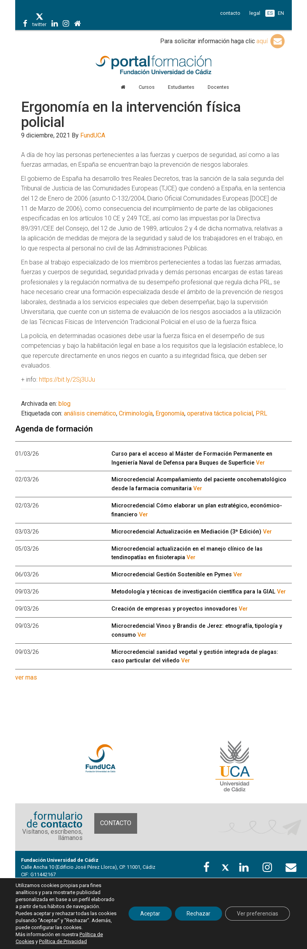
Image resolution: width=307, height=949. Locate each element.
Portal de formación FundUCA (153, 65)
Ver (260, 463)
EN (281, 13)
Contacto (115, 823)
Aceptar (150, 913)
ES (270, 13)
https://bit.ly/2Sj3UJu (67, 379)
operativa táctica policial (220, 413)
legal (254, 13)
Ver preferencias (257, 913)
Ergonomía (169, 413)
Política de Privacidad (63, 941)
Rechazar (198, 913)
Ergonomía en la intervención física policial (131, 115)
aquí (271, 41)
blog (64, 403)
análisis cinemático (90, 413)
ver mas (26, 677)
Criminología (136, 413)
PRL (261, 413)
